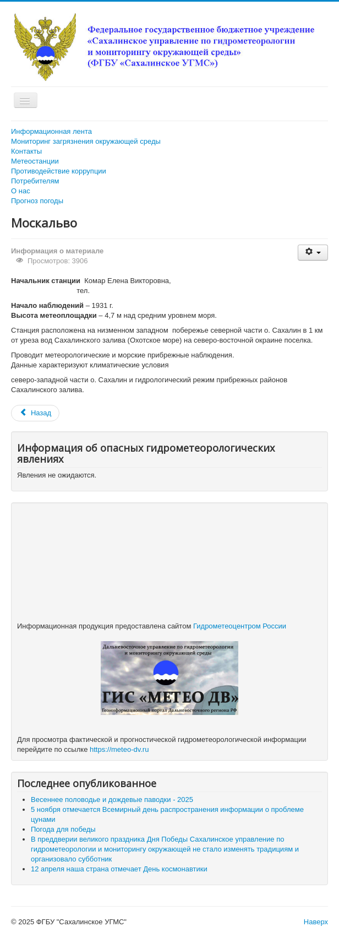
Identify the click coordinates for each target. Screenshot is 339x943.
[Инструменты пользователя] (313, 253)
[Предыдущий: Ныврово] (35, 413)
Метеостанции (35, 161)
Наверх (316, 922)
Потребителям (35, 181)
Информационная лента (51, 131)
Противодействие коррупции (58, 171)
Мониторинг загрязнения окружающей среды (86, 141)
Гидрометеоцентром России (239, 626)
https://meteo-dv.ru (119, 749)
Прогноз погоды (37, 201)
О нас (20, 191)
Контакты (26, 151)
